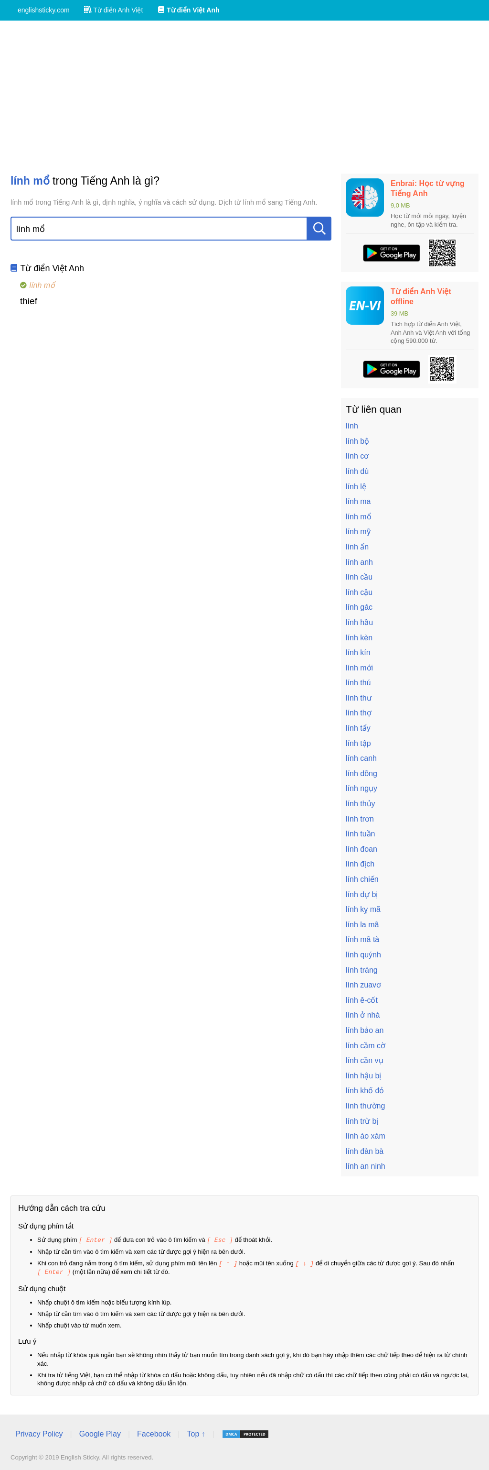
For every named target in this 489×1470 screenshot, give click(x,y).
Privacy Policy (39, 1432)
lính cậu (359, 592)
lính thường (365, 1106)
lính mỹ (358, 531)
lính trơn (360, 819)
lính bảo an (364, 1030)
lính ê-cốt (362, 1000)
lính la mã (362, 925)
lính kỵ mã (363, 909)
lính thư (359, 698)
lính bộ (357, 441)
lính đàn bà (364, 1151)
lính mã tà (362, 939)
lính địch (360, 864)
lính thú (358, 683)
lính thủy (360, 804)
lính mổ (359, 517)
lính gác (359, 607)
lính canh (361, 758)
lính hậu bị (363, 1076)
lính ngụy (361, 788)
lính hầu (359, 622)
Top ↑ (196, 1432)
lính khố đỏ (365, 1090)
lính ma (358, 501)
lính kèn (359, 638)
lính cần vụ (364, 1060)
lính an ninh (365, 1166)
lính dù (357, 471)
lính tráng (362, 970)
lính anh (359, 562)
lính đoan (361, 849)
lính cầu (359, 577)
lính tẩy (358, 728)
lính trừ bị (362, 1121)
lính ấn (357, 547)
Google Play (100, 1432)
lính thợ (359, 713)
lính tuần (360, 834)
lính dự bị (362, 894)
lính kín (358, 652)
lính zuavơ (363, 985)
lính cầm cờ (365, 1046)
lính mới (359, 668)
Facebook (153, 1432)
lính (352, 426)
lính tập (358, 743)
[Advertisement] (244, 97)
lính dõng (361, 773)
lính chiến (362, 879)
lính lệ (356, 487)
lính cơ (357, 456)
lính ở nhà (363, 1015)
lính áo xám (365, 1136)
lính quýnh (363, 955)
